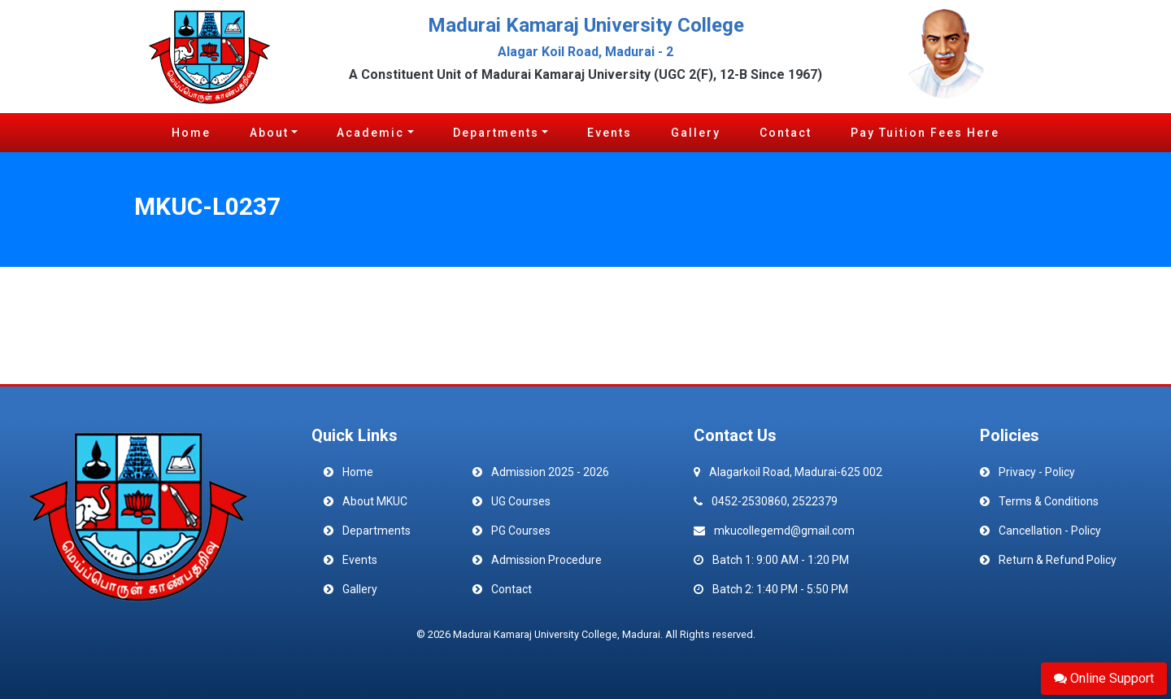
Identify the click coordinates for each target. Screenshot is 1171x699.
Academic (370, 132)
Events (609, 132)
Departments (496, 132)
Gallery (695, 132)
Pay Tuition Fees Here (925, 132)
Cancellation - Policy (1050, 530)
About (269, 132)
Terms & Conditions (1049, 501)
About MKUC (374, 501)
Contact (786, 132)
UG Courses (521, 501)
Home (191, 132)
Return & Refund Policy (1058, 559)
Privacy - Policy (1037, 471)
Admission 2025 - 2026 (550, 471)
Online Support (1104, 678)
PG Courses (521, 530)
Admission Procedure (546, 559)
